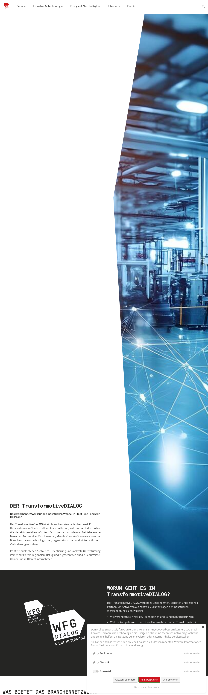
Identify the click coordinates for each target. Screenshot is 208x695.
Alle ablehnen (170, 679)
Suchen (203, 6)
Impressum (153, 687)
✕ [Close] (203, 627)
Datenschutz (140, 687)
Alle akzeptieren (149, 679)
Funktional (106, 653)
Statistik (104, 662)
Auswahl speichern (125, 679)
